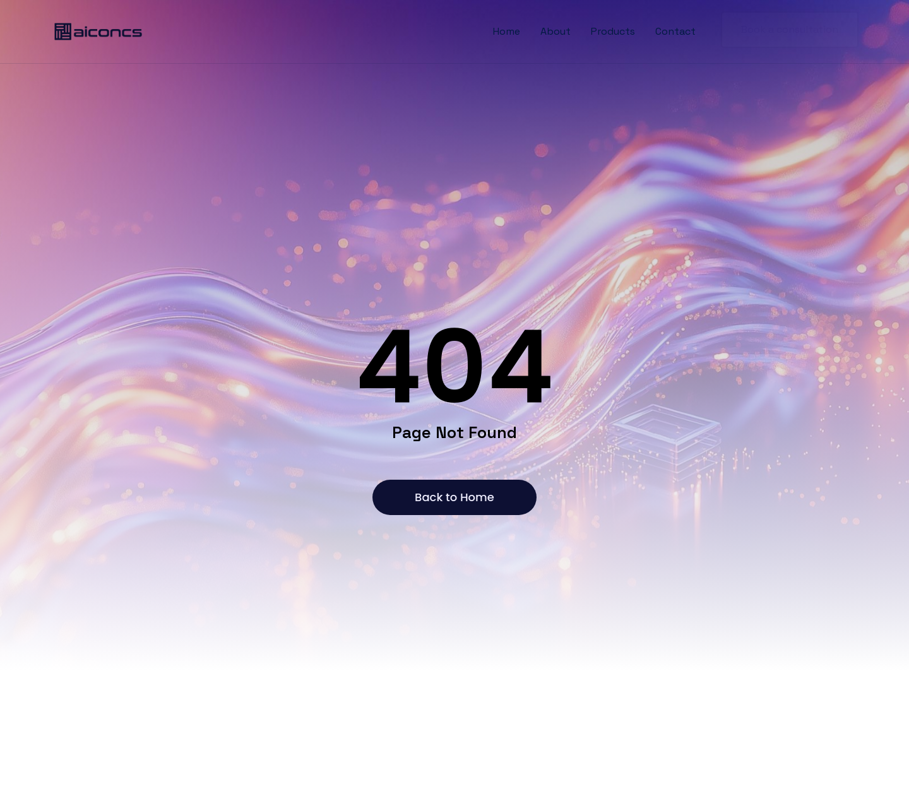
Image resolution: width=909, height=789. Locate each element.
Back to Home (454, 497)
